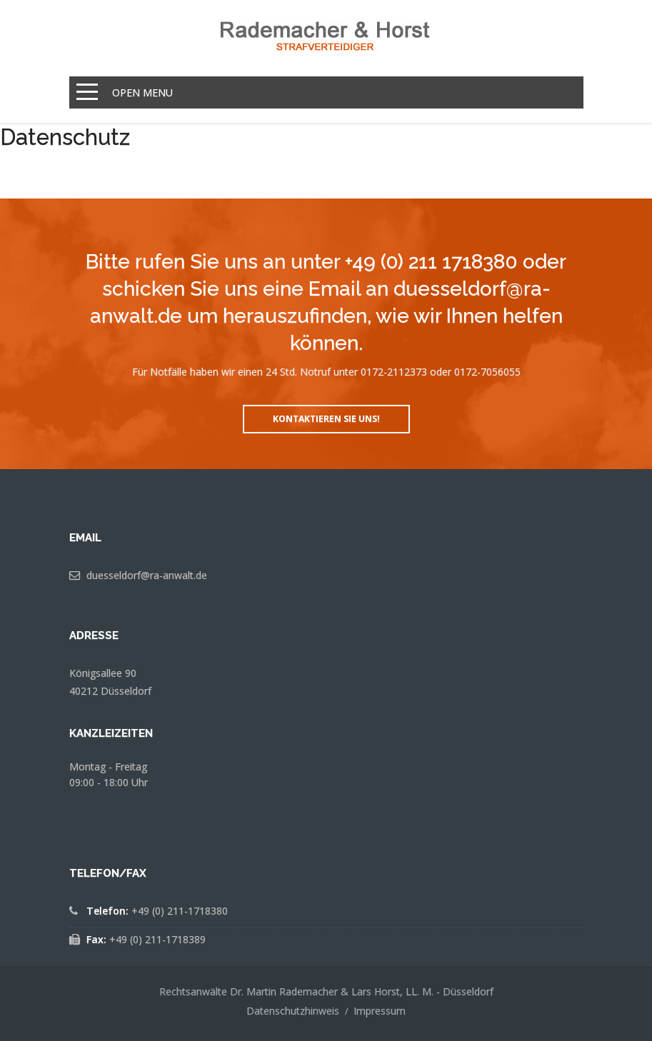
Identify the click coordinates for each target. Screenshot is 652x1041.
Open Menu (142, 92)
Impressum (379, 1010)
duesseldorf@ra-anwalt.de (146, 575)
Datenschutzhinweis (292, 1010)
